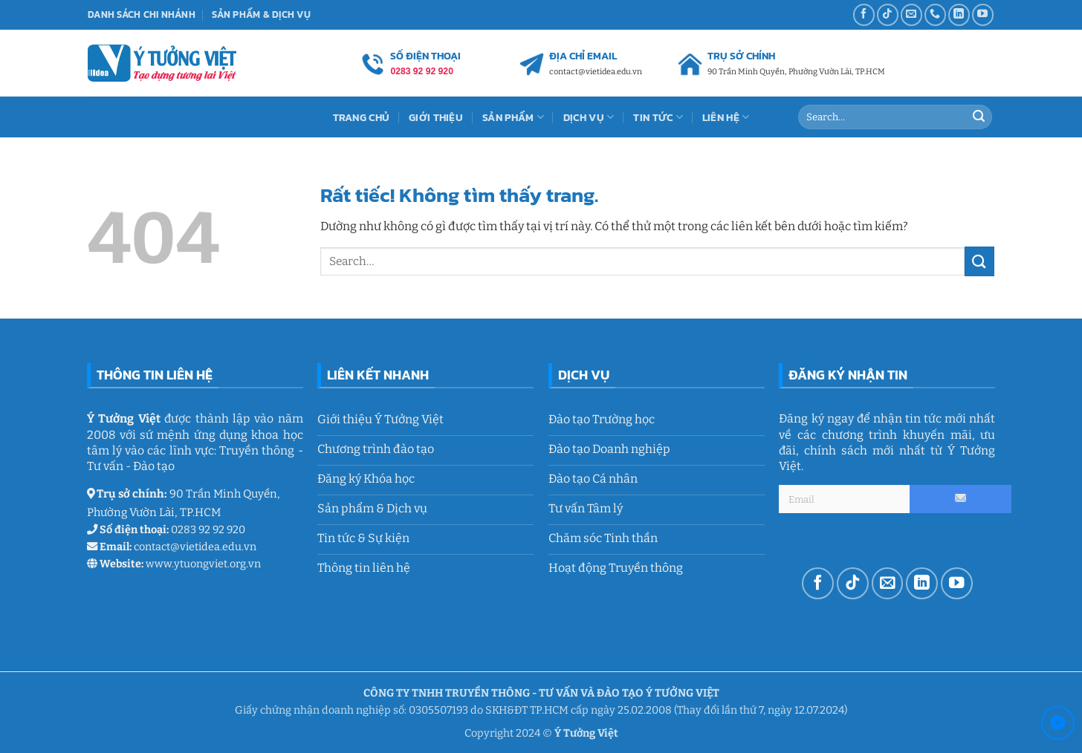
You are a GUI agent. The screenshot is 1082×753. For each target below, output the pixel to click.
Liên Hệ (726, 117)
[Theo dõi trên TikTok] (887, 14)
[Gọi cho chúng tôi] (935, 14)
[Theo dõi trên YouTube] (983, 14)
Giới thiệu (436, 117)
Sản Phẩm (513, 117)
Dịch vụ (589, 117)
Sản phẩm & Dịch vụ (261, 14)
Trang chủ (361, 117)
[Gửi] (978, 117)
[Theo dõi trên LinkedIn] (959, 14)
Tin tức (658, 117)
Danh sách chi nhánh (141, 14)
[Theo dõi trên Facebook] (864, 14)
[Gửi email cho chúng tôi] (911, 14)
